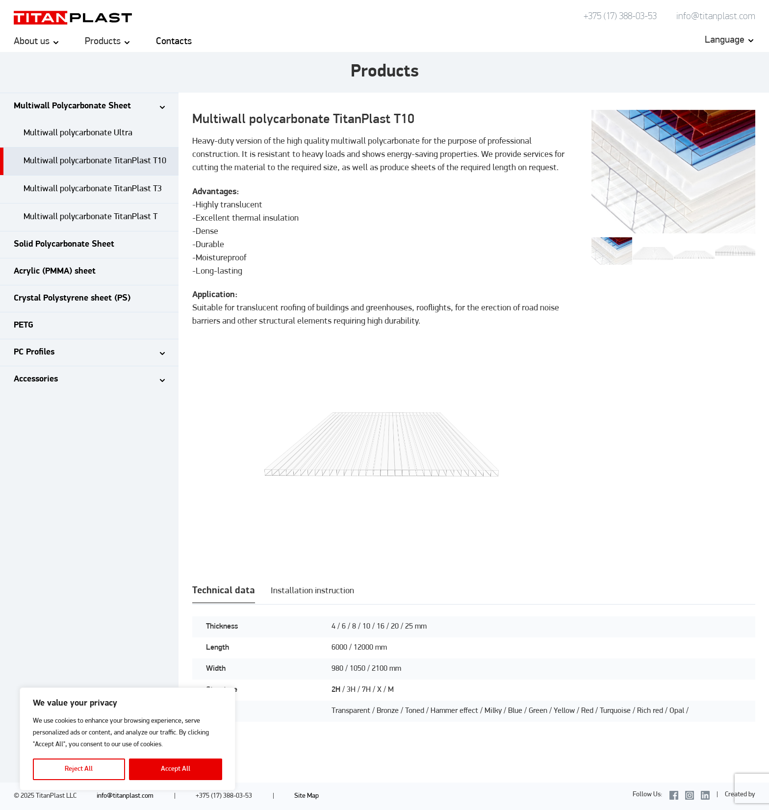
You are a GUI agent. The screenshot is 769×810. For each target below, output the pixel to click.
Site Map (306, 796)
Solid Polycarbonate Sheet (64, 244)
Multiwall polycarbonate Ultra (78, 133)
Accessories (36, 379)
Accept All (175, 769)
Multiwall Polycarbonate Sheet (72, 106)
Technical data (223, 591)
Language (724, 40)
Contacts (174, 42)
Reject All (79, 769)
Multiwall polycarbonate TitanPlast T (90, 217)
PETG (23, 325)
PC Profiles (34, 352)
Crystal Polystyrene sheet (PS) (72, 298)
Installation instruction (312, 591)
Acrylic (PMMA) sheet (55, 271)
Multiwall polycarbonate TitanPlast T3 (93, 189)
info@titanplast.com (715, 17)
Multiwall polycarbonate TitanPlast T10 (95, 161)
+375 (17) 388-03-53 (620, 17)
